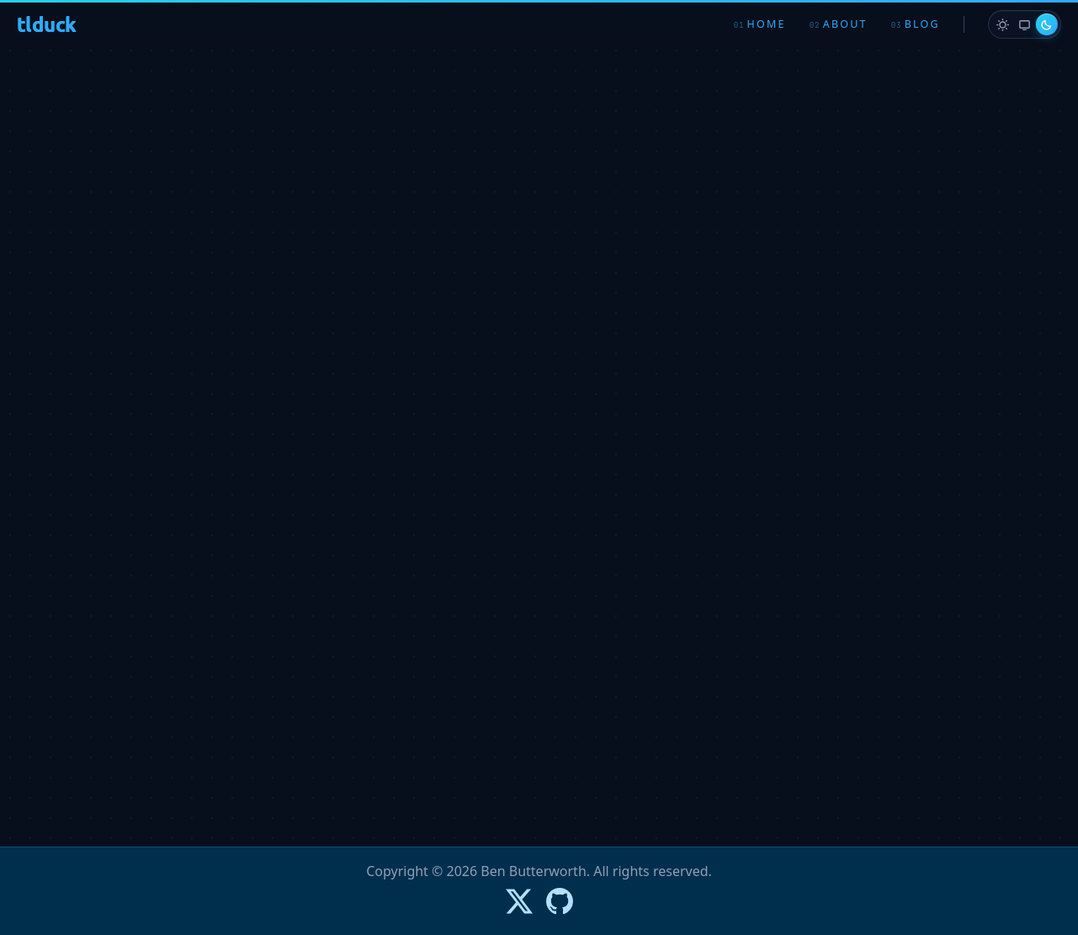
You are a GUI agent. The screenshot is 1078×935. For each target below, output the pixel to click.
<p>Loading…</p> (539, 441)
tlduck (46, 24)
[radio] (1002, 24)
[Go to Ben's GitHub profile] (559, 901)
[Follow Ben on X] (519, 901)
